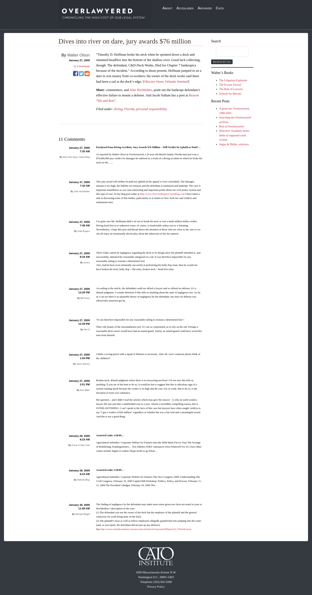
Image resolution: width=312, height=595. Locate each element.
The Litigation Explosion (233, 80)
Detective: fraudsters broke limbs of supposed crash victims (234, 135)
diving (118, 109)
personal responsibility (151, 109)
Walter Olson (78, 55)
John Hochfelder (141, 90)
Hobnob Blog (83, 480)
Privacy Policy (156, 586)
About (167, 8)
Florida (129, 109)
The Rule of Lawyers (231, 89)
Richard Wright (82, 514)
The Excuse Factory (230, 84)
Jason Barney (83, 364)
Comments (81, 66)
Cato (220, 8)
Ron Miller (85, 390)
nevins (86, 262)
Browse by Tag (222, 62)
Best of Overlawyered (231, 126)
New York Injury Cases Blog (76, 157)
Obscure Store (153, 81)
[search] (228, 51)
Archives (205, 8)
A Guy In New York (80, 445)
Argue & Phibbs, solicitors (234, 144)
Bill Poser (85, 298)
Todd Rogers (83, 231)
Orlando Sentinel (176, 81)
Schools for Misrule (230, 93)
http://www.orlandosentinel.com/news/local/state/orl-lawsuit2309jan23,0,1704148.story (145, 529)
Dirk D (87, 329)
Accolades (185, 8)
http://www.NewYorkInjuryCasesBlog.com (162, 193)
